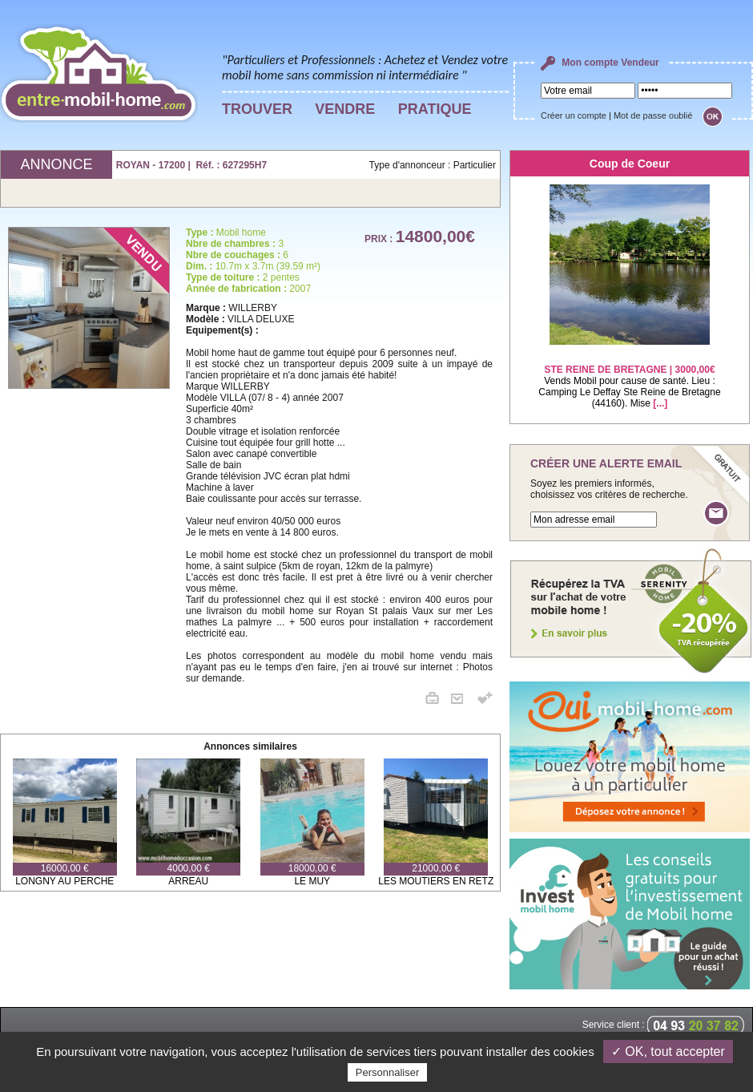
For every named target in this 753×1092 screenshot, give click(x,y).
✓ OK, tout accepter (668, 1051)
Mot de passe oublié (653, 115)
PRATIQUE (435, 109)
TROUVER (257, 109)
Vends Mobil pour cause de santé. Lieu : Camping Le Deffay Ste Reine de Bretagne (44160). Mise (629, 376)
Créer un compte (573, 115)
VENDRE (345, 109)
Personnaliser (388, 1072)
